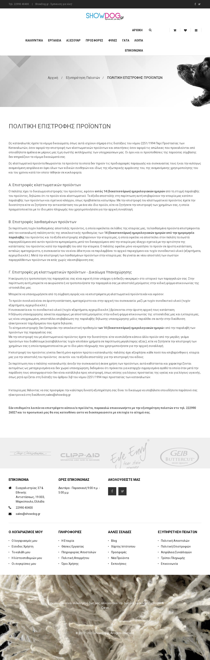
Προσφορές (119, 552)
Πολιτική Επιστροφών (176, 546)
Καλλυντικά (34, 40)
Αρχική (137, 30)
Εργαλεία (54, 40)
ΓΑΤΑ (125, 40)
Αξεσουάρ (73, 40)
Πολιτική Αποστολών (175, 540)
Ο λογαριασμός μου (24, 540)
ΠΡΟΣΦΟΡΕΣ (94, 40)
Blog (114, 540)
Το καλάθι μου (21, 552)
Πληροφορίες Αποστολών (79, 552)
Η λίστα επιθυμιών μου (27, 558)
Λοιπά (138, 40)
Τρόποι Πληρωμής (173, 558)
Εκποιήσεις (119, 563)
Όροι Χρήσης (70, 563)
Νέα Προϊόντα (120, 558)
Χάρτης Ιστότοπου (123, 546)
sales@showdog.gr (28, 513)
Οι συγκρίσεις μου (24, 563)
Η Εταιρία (68, 540)
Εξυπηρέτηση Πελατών (83, 78)
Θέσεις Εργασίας (73, 546)
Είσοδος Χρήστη (22, 546)
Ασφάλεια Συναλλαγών (176, 552)
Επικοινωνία (134, 50)
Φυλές (112, 40)
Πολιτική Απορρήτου (75, 558)
